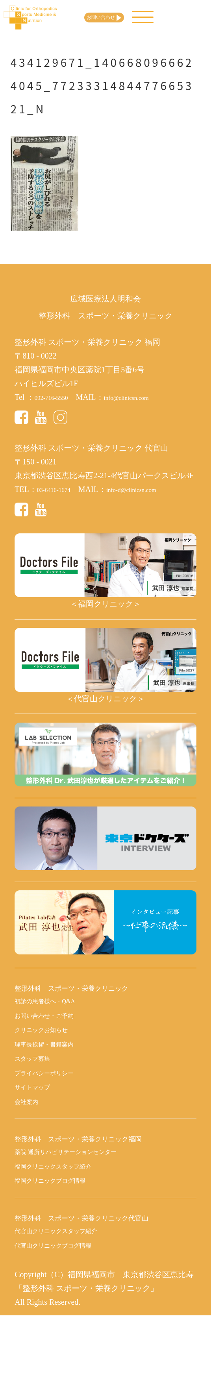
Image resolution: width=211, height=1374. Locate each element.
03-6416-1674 (59, 489)
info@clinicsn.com (145, 397)
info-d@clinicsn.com (150, 489)
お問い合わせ (130, 17)
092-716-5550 (56, 397)
